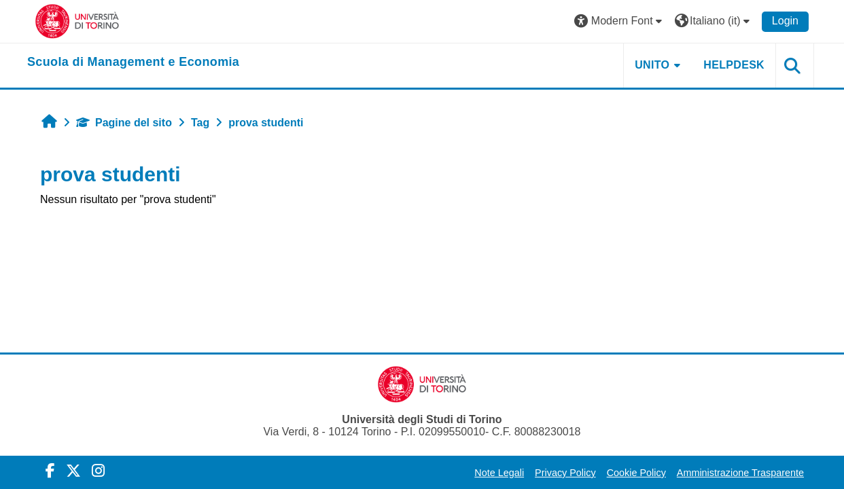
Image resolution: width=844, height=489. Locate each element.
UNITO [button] (652, 65)
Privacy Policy (565, 472)
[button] (619, 21)
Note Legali (499, 472)
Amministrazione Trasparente (740, 472)
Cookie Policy (636, 472)
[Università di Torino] (77, 20)
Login (785, 20)
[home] (133, 62)
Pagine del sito (124, 122)
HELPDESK (733, 65)
